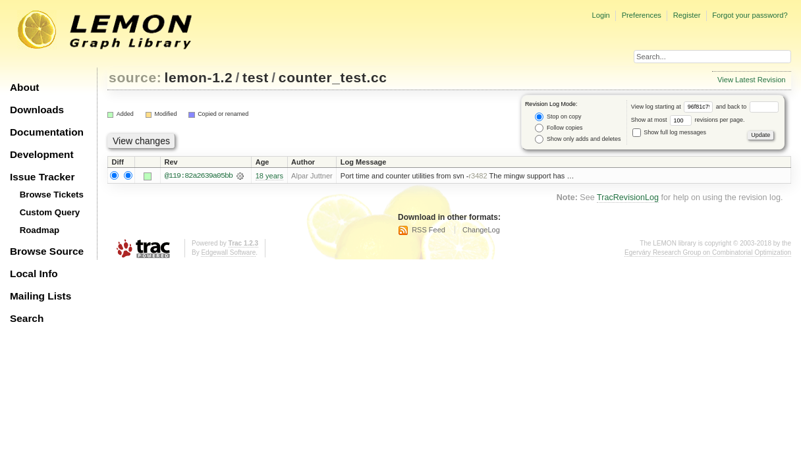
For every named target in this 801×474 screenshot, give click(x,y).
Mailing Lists (40, 296)
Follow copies (558, 128)
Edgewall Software (228, 253)
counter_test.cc (333, 77)
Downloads (37, 109)
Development (42, 154)
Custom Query (50, 212)
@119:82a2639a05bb (199, 176)
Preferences (641, 15)
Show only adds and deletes (578, 139)
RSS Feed (428, 230)
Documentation (47, 132)
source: (135, 77)
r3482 (477, 176)
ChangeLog (481, 230)
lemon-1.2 (199, 77)
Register (687, 15)
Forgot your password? (749, 15)
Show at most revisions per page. (688, 120)
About (24, 87)
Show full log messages (669, 132)
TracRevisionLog (628, 197)
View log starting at (673, 106)
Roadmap (40, 230)
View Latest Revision (751, 80)
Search (26, 318)
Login (600, 15)
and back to (747, 106)
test (255, 77)
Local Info (34, 273)
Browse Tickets (52, 194)
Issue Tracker (42, 176)
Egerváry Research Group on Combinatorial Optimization (707, 253)
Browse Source (47, 251)
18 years (269, 176)
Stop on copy (558, 117)
